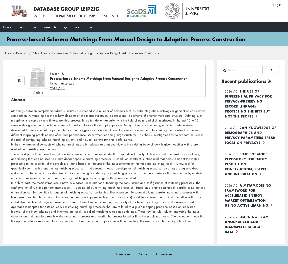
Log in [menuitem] (277, 5)
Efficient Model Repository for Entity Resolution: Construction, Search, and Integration (247, 163)
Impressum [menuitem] (164, 254)
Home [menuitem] (7, 27)
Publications (39, 53)
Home (7, 53)
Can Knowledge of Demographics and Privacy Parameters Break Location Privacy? (250, 135)
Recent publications (244, 81)
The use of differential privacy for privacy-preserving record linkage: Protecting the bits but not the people (248, 104)
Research (21, 53)
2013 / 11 (57, 88)
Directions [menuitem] (123, 254)
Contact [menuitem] (143, 254)
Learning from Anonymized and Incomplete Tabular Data (247, 224)
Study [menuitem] (21, 27)
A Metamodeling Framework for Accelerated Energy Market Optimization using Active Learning (248, 195)
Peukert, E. (57, 74)
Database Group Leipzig (66, 8)
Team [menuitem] (77, 27)
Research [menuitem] (50, 27)
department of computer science (87, 16)
